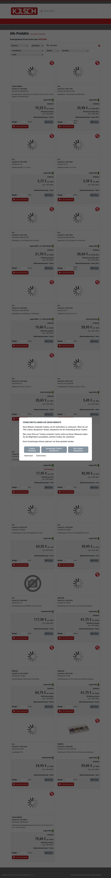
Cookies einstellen (32, 449)
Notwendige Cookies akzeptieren (54, 449)
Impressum (28, 455)
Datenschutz (41, 455)
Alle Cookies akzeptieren (78, 449)
